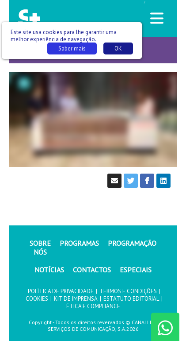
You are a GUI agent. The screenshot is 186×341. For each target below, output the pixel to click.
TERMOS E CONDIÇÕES (128, 291)
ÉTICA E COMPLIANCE (93, 306)
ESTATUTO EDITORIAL (131, 298)
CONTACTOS (92, 269)
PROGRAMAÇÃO (132, 243)
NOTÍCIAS (49, 269)
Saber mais (72, 48)
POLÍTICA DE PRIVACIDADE (61, 291)
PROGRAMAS (79, 243)
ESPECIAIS (136, 269)
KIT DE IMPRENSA (76, 298)
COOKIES (37, 298)
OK (118, 48)
